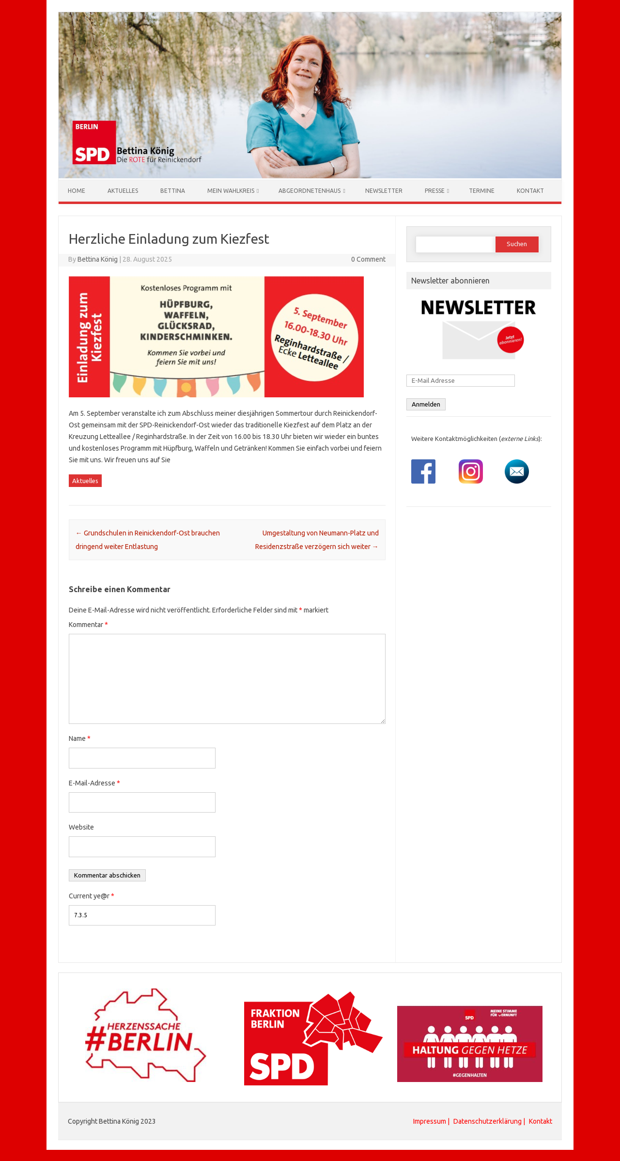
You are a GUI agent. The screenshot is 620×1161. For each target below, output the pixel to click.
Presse (435, 190)
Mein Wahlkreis (230, 190)
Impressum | (432, 1121)
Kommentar (88, 624)
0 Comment (368, 259)
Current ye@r (91, 895)
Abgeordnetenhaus (310, 190)
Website (81, 827)
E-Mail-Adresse (94, 782)
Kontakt (530, 190)
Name (80, 738)
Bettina (172, 190)
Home (76, 190)
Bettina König (98, 259)
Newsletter (384, 190)
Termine (482, 190)
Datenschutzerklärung (487, 1121)
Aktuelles (123, 190)
